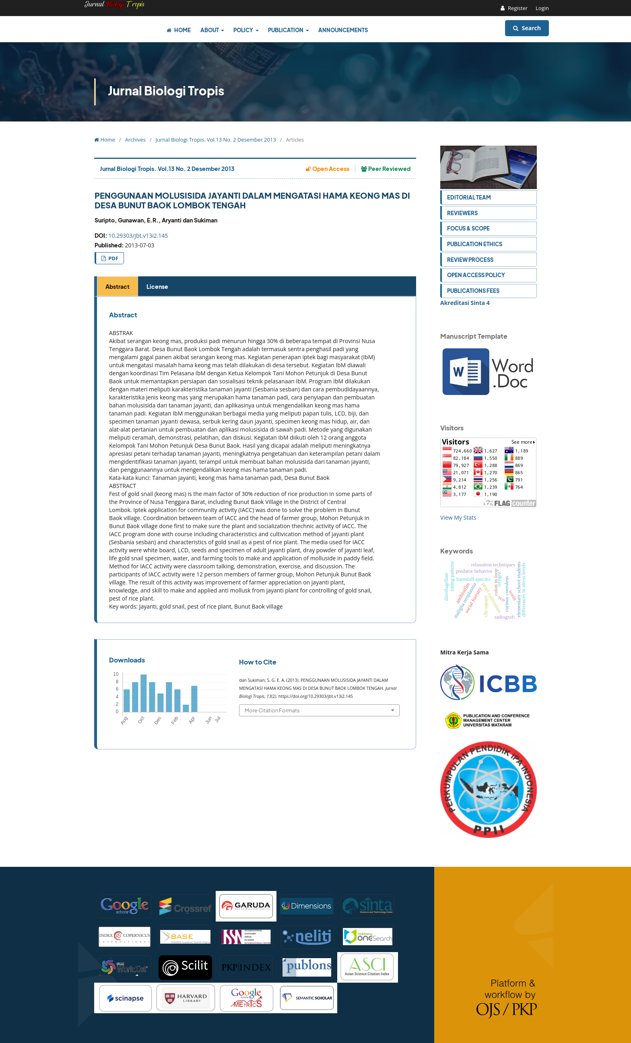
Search (527, 28)
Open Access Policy (476, 275)
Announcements (343, 30)
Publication (286, 30)
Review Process (470, 259)
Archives (135, 139)
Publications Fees (473, 290)
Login (542, 8)
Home (179, 30)
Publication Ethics (474, 244)
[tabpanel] (256, 460)
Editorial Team (469, 197)
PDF (112, 258)
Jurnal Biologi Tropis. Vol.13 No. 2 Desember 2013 (215, 139)
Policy (243, 30)
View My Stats (458, 517)
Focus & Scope (468, 228)
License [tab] (157, 286)
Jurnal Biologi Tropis (166, 90)
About (210, 30)
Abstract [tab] (117, 286)
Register (517, 8)
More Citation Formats (272, 710)
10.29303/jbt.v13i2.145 (138, 235)
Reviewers (462, 213)
